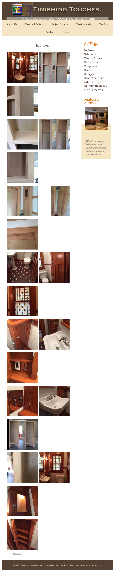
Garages (89, 74)
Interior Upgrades (95, 82)
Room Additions (94, 78)
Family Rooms (93, 58)
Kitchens (90, 54)
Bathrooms (17, 554)
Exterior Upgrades (95, 86)
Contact (50, 32)
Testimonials (83, 24)
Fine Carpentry (93, 90)
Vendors (103, 24)
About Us (12, 24)
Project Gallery (60, 24)
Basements (91, 62)
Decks (88, 70)
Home (66, 32)
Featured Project (34, 24)
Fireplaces (90, 66)
